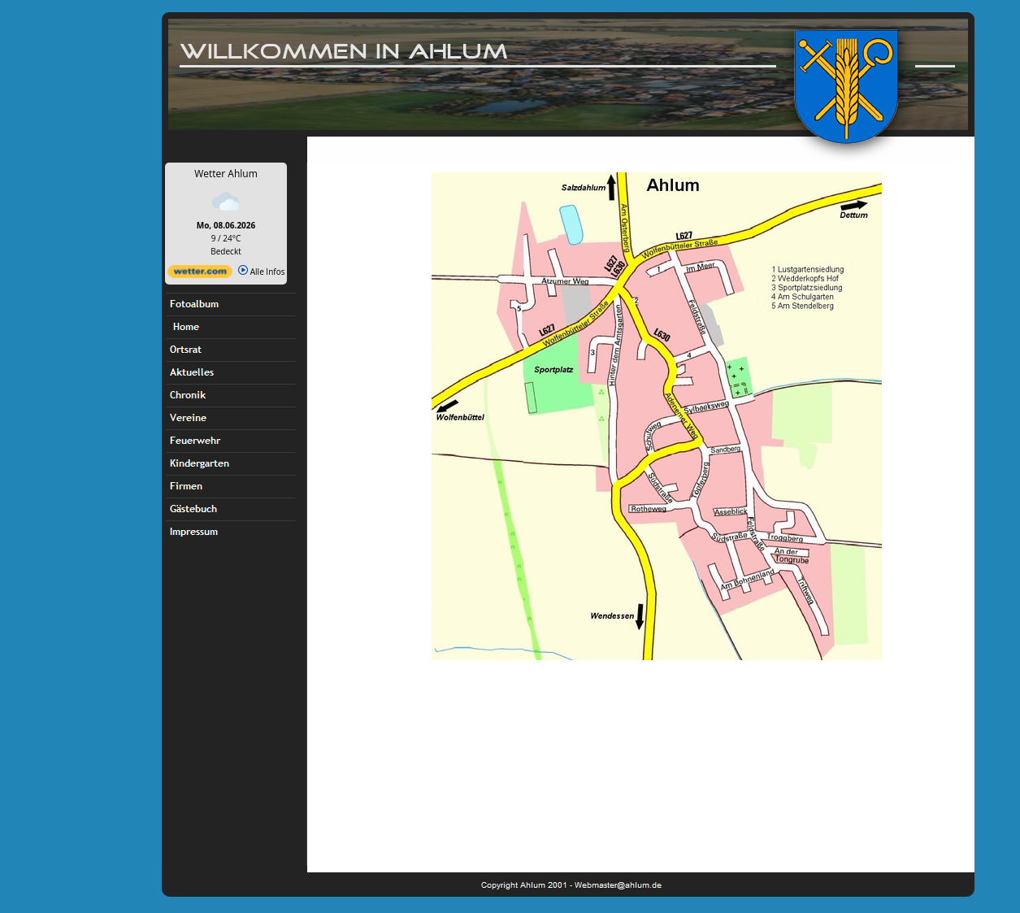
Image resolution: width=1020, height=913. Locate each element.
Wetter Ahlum (226, 173)
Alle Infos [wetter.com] (261, 271)
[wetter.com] (199, 274)
